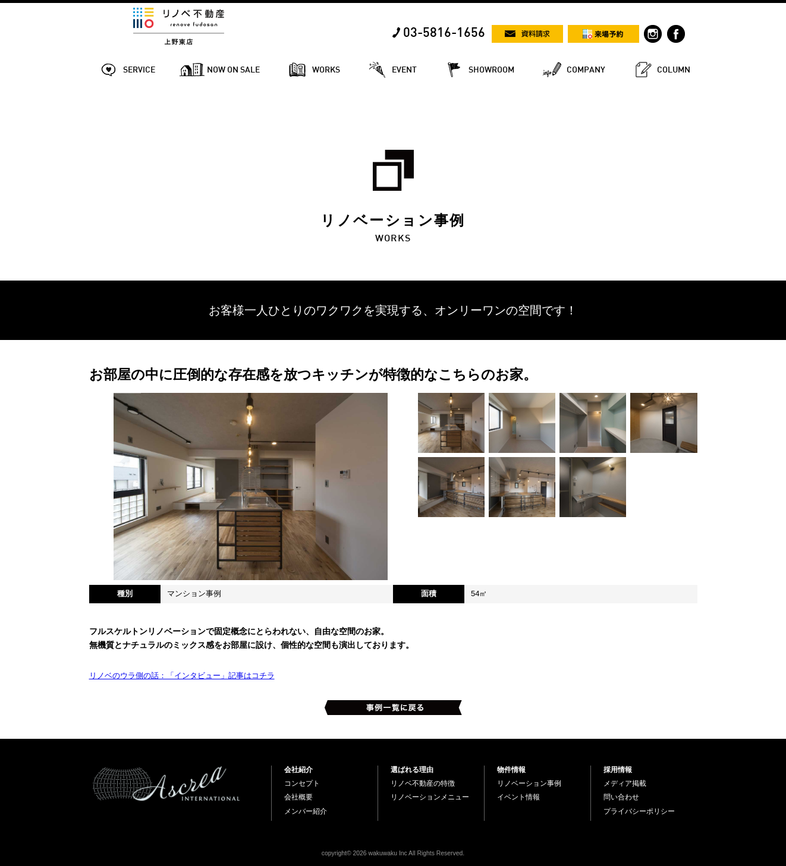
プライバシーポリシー (639, 811)
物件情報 (511, 769)
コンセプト (302, 783)
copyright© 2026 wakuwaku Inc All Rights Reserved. (393, 853)
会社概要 (298, 797)
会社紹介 (298, 769)
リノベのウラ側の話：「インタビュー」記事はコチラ (182, 675)
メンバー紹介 (305, 811)
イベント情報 (518, 797)
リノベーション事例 (529, 783)
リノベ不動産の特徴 (423, 783)
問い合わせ (621, 797)
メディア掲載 (624, 783)
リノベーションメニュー (430, 797)
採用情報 (617, 769)
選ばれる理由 (412, 769)
